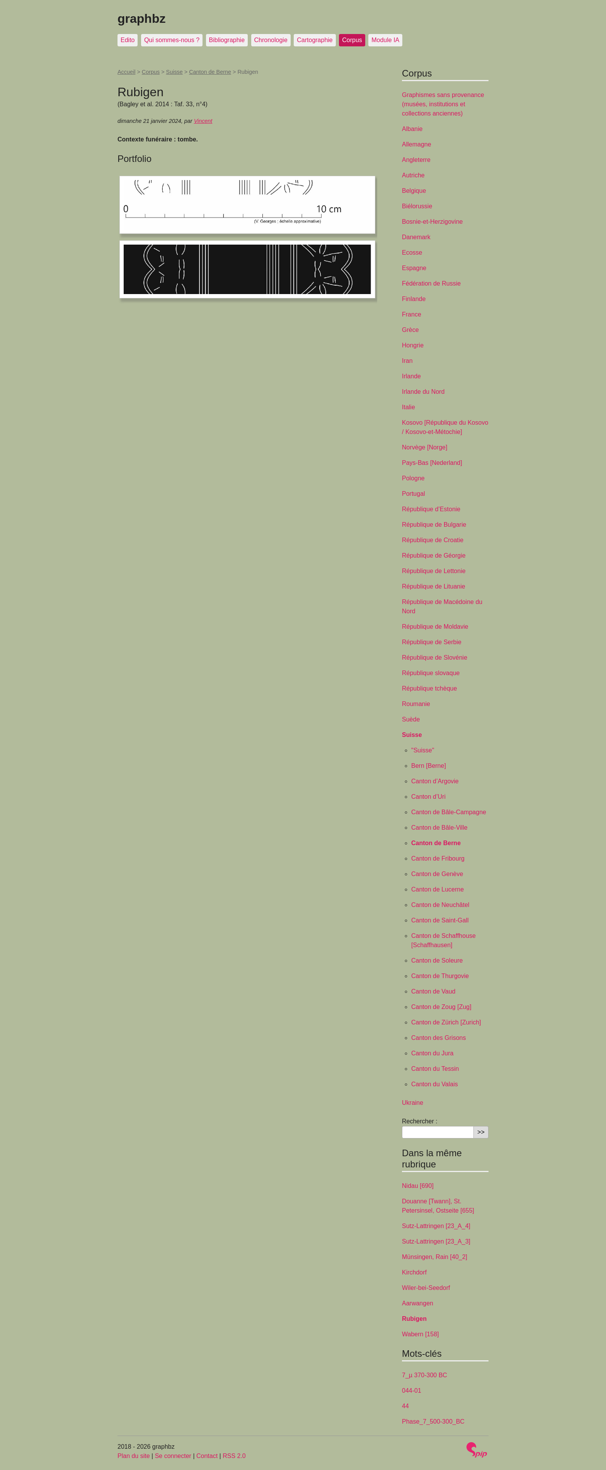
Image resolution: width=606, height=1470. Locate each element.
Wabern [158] (420, 1334)
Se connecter (173, 1456)
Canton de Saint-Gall (440, 920)
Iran (407, 360)
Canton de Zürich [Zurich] (446, 1022)
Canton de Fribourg (438, 858)
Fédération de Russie (431, 283)
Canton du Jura (432, 1053)
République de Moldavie (435, 626)
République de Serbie (431, 642)
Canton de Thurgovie (440, 976)
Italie (408, 407)
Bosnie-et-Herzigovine (432, 221)
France (411, 314)
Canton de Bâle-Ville (439, 827)
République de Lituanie (433, 586)
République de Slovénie (434, 657)
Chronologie (271, 40)
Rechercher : (419, 1121)
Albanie (412, 129)
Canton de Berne (210, 72)
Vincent (203, 121)
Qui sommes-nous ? (171, 40)
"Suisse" (422, 750)
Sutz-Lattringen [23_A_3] (436, 1241)
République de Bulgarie (434, 524)
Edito (127, 40)
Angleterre (416, 160)
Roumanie (416, 704)
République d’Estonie (431, 509)
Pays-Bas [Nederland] (432, 462)
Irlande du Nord (423, 391)
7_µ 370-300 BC (424, 1375)
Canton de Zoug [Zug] (441, 1007)
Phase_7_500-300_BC (433, 1421)
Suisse (174, 72)
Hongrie (413, 345)
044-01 (411, 1390)
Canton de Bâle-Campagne (448, 812)
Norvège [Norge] (424, 447)
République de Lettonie (434, 571)
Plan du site (133, 1456)
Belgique (414, 190)
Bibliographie (227, 40)
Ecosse (412, 252)
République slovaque (431, 673)
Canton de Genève (437, 874)
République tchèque (429, 688)
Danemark (416, 237)
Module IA (385, 40)
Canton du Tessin (435, 1068)
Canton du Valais (434, 1084)
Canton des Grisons (438, 1037)
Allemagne (416, 144)
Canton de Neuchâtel (440, 905)
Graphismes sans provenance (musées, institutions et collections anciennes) (443, 104)
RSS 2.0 (234, 1456)
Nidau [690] (418, 1185)
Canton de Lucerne (437, 889)
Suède (411, 719)
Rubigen (414, 1318)
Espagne (414, 268)
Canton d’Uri (428, 796)
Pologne (413, 478)
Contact (207, 1456)
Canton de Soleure (437, 960)
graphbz (141, 19)
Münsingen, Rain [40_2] (434, 1257)
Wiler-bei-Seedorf (426, 1288)
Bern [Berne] (428, 765)
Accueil (126, 72)
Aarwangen (417, 1303)
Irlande (411, 376)
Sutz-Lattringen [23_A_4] (436, 1226)
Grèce (410, 330)
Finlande (414, 299)
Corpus (352, 40)
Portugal (413, 493)
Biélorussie (417, 206)
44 (405, 1406)
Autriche (413, 175)
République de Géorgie (434, 555)
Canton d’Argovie (435, 781)
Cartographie (315, 40)
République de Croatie (432, 540)
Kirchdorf (414, 1272)
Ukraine (412, 1102)
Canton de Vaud (433, 991)
